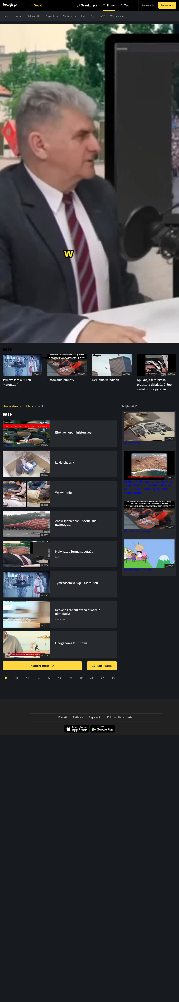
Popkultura (51, 16)
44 (27, 677)
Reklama (78, 717)
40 (70, 677)
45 (16, 677)
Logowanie (148, 5)
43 (38, 677)
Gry (93, 16)
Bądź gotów (132, 443)
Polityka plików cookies (120, 717)
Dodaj (38, 5)
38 (91, 677)
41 (59, 677)
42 (48, 677)
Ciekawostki (33, 16)
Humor (6, 16)
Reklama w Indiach (105, 380)
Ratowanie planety (60, 380)
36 (113, 677)
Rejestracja (167, 5)
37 (102, 677)
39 (81, 677)
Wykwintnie (63, 492)
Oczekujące (89, 5)
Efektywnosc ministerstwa (73, 432)
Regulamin (95, 717)
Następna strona (42, 666)
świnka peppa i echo (138, 570)
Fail (83, 16)
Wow (18, 16)
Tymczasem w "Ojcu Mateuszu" (77, 583)
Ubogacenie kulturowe (71, 643)
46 (6, 677)
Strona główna (12, 406)
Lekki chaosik (64, 462)
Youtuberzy (69, 16)
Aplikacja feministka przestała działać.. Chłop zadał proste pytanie (154, 384)
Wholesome (117, 16)
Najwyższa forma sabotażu (74, 551)
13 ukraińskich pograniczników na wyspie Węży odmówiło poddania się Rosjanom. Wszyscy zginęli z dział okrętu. (148, 487)
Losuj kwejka (102, 666)
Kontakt (62, 717)
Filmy (111, 5)
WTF (102, 16)
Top (126, 5)
